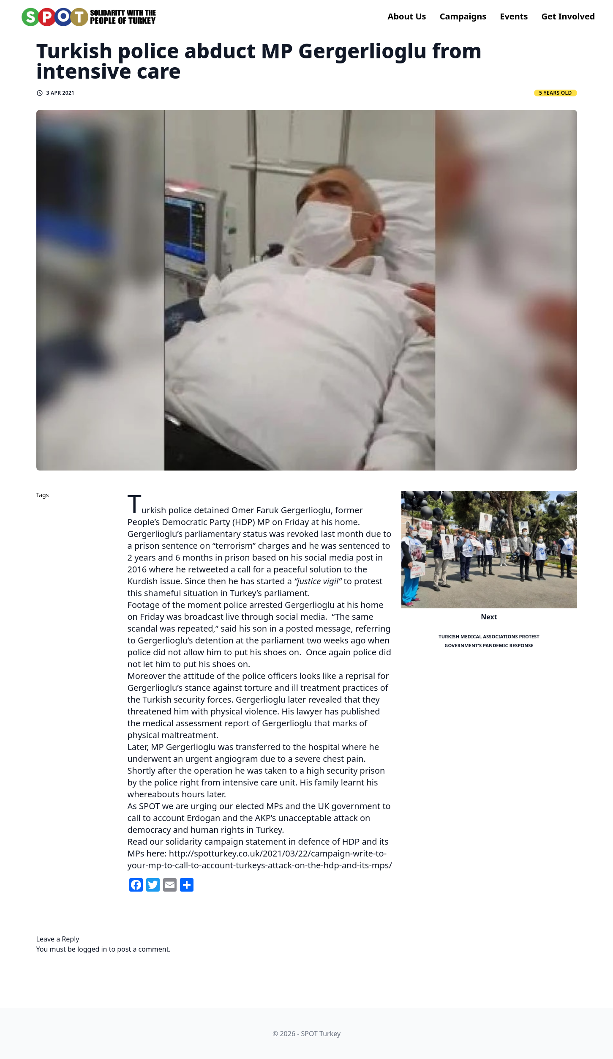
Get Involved (568, 16)
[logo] (89, 16)
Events (514, 16)
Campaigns (463, 16)
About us (407, 16)
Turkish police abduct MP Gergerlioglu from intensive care (259, 61)
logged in (92, 949)
